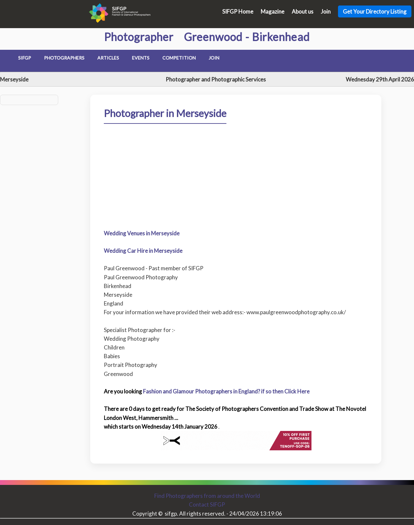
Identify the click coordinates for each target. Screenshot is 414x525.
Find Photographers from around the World (207, 495)
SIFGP (24, 57)
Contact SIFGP (207, 504)
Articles (108, 57)
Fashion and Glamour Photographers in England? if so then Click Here (226, 391)
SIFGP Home (237, 11)
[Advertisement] (235, 203)
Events (140, 57)
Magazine (272, 11)
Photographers (64, 57)
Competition (179, 57)
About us (302, 11)
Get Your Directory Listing (375, 11)
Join (326, 11)
